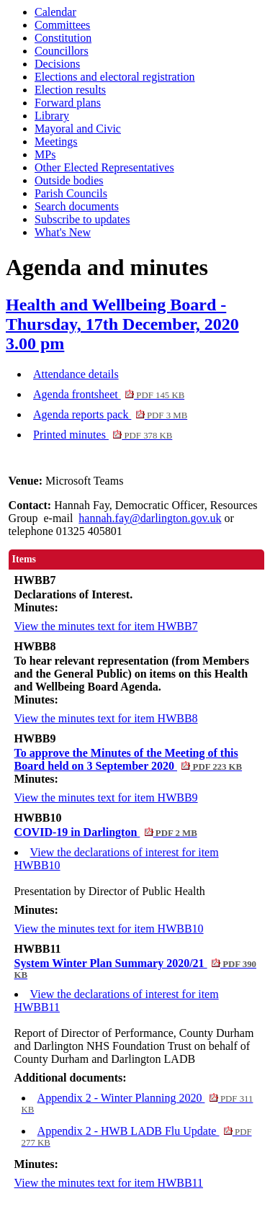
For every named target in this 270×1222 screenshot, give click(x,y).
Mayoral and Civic (78, 128)
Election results (70, 90)
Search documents (77, 206)
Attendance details (76, 374)
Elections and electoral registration (115, 77)
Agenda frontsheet (108, 394)
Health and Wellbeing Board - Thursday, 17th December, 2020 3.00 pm (122, 324)
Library (52, 115)
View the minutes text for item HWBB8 (106, 718)
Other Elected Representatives (104, 167)
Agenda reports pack (110, 414)
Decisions (57, 64)
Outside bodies (69, 180)
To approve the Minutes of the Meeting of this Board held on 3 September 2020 (128, 759)
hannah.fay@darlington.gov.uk (149, 518)
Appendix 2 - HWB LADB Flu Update (137, 1136)
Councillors (62, 51)
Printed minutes (102, 434)
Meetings (56, 141)
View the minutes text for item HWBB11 (108, 1183)
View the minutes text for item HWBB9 (106, 797)
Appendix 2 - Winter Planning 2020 (137, 1103)
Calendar (55, 12)
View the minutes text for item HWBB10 (109, 928)
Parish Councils (71, 193)
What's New (63, 232)
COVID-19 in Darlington (105, 832)
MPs (45, 154)
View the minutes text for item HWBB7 (106, 626)
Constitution (63, 38)
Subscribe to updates (82, 219)
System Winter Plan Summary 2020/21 (135, 968)
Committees (62, 25)
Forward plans (68, 102)
